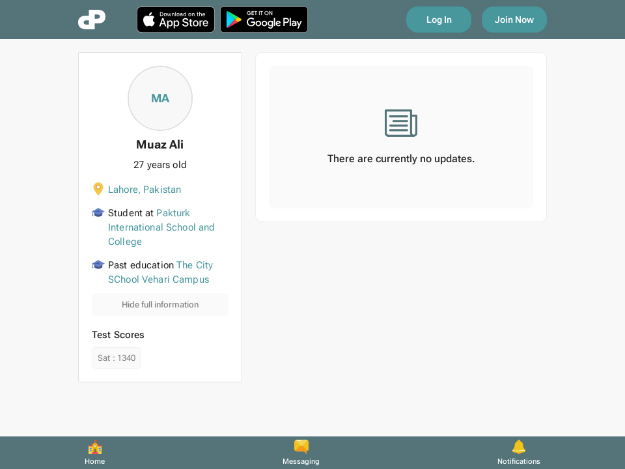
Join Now (514, 19)
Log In (439, 19)
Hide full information (160, 304)
